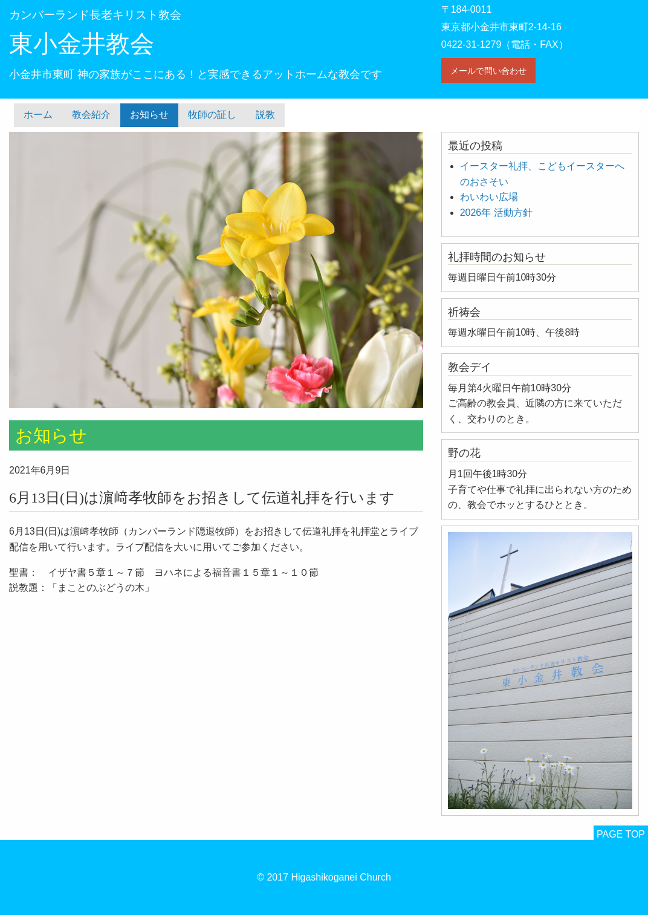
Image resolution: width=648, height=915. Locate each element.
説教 (265, 114)
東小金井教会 (81, 43)
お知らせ (149, 114)
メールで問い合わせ (488, 71)
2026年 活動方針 (496, 212)
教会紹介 (91, 114)
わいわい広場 (489, 197)
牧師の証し (212, 114)
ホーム (38, 114)
